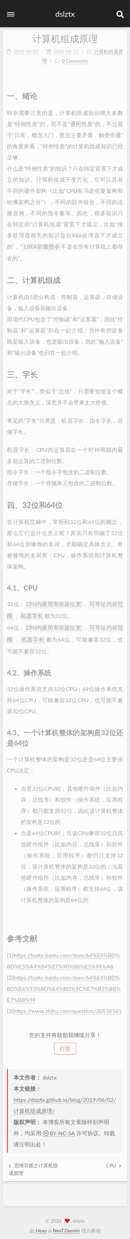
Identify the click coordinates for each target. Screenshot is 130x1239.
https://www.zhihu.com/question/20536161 (68, 1005)
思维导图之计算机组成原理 (33, 1166)
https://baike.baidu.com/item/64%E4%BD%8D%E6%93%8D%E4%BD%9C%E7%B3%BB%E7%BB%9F (64, 983)
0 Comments (75, 59)
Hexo (41, 1227)
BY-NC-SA (59, 1129)
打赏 (65, 1045)
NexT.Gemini (66, 1227)
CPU (113, 1162)
